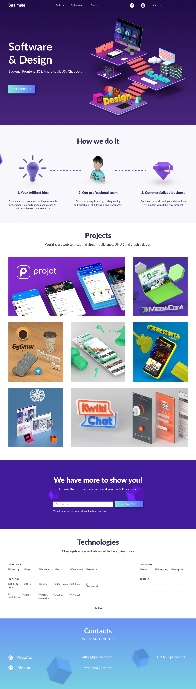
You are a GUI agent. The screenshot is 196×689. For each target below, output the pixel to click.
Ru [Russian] (161, 5)
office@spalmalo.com (97, 657)
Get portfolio (22, 89)
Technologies (77, 5)
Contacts (95, 5)
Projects (60, 5)
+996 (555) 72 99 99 (97, 667)
